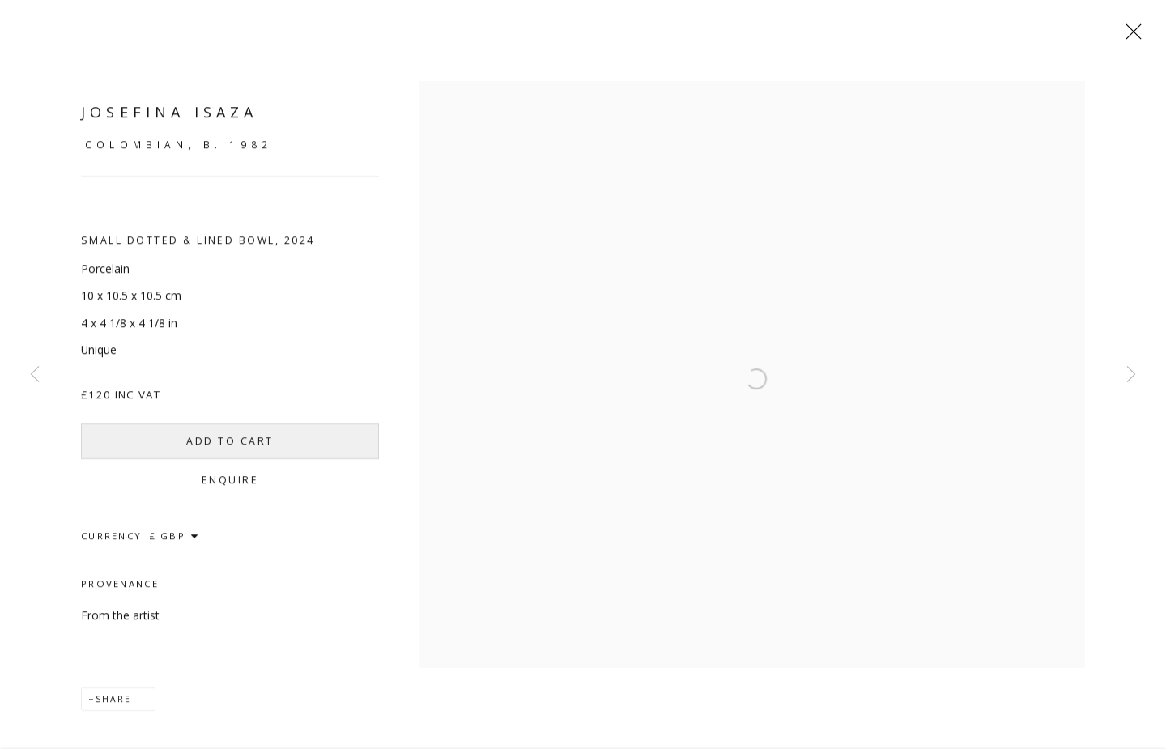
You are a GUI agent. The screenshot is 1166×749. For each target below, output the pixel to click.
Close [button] (1135, 36)
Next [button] (1131, 375)
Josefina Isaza (169, 119)
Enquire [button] (227, 487)
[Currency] (174, 542)
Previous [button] (35, 375)
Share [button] (113, 706)
